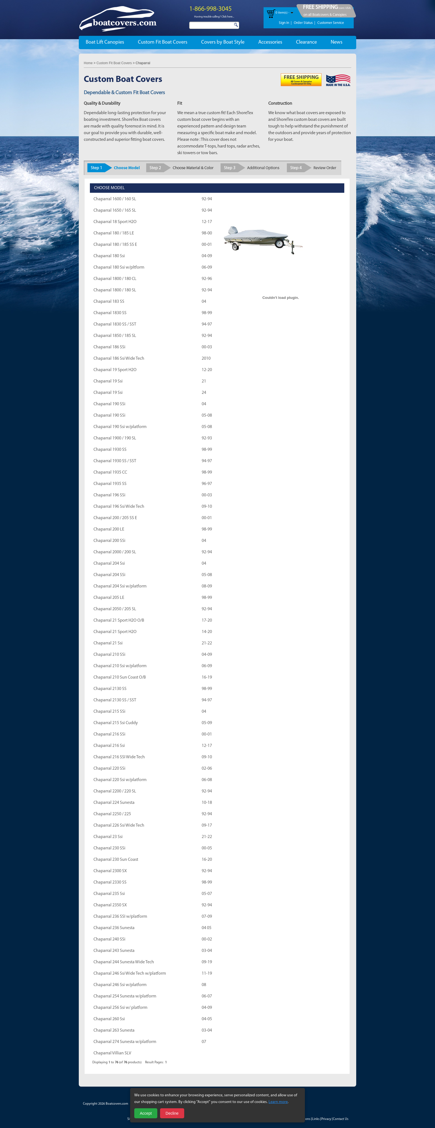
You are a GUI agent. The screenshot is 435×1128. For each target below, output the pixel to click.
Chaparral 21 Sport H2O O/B (118, 620)
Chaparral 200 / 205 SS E (115, 518)
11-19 (207, 973)
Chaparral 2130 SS (110, 689)
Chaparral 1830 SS (110, 313)
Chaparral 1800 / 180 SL (114, 290)
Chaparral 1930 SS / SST (114, 461)
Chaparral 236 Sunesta (114, 928)
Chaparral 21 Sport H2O (114, 632)
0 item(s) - (282, 12)
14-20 (207, 632)
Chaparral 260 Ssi (109, 1019)
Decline (172, 1113)
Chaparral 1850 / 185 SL (114, 336)
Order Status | (304, 23)
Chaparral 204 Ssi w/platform (119, 586)
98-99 (207, 313)
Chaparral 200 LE (108, 529)
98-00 (207, 233)
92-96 (207, 279)
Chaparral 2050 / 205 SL (114, 609)
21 (204, 381)
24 (204, 393)
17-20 (207, 620)
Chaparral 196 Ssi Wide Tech (118, 506)
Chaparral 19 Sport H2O (114, 370)
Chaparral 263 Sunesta (114, 1030)
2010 (206, 358)
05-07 (207, 894)
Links (316, 1119)
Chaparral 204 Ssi (109, 563)
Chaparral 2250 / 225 (112, 814)
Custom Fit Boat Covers (162, 42)
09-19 (207, 962)
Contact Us (340, 1119)
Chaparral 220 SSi (109, 768)
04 (204, 301)
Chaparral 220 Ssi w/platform (119, 780)
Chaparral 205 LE (108, 598)
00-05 (207, 848)
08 (204, 985)
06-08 (207, 780)
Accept (146, 1113)
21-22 (207, 643)
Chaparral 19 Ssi (108, 381)
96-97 (207, 484)
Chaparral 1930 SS (110, 449)
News (336, 42)
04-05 (207, 1019)
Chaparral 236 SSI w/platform (120, 916)
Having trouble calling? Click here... (214, 16)
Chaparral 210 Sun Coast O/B (119, 677)
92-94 (207, 199)
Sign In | (285, 23)
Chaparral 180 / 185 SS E (115, 244)
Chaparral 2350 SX (110, 905)
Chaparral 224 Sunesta (114, 803)
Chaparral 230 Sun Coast (115, 859)
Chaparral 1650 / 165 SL (114, 210)
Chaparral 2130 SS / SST (114, 700)
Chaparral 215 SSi (109, 711)
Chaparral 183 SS (108, 301)
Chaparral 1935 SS (110, 484)
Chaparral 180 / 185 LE (113, 233)
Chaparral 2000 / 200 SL (114, 552)
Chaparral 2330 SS (110, 882)
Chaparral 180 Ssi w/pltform (118, 267)
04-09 (207, 256)
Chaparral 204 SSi (109, 575)
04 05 (206, 928)
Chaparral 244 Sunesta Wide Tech (123, 962)
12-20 (207, 370)
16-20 (207, 859)
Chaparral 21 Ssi (108, 643)
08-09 (207, 586)
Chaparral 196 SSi (109, 495)
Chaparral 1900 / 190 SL (114, 438)
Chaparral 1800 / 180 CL (114, 279)
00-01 (207, 244)
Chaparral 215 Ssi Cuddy (115, 723)
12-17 (207, 222)
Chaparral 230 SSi (109, 848)
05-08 (207, 415)
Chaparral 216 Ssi (109, 746)
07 (204, 1042)
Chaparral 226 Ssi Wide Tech (118, 825)
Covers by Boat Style (222, 42)
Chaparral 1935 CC (110, 472)
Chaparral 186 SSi (109, 347)
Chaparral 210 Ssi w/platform (119, 666)
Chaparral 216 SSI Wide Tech (119, 757)
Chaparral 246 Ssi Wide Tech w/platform (129, 973)
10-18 (207, 803)
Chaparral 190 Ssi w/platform (119, 427)
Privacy (326, 1119)
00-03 (207, 347)
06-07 (207, 996)
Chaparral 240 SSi (109, 939)
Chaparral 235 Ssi (109, 894)
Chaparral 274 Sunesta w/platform (124, 1042)
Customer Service (330, 23)
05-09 (207, 723)
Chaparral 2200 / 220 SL (114, 791)
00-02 (207, 939)
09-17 (207, 825)
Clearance (306, 42)
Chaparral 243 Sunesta (114, 951)
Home (88, 63)
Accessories (270, 42)
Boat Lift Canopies (105, 42)
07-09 (207, 916)
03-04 (207, 951)
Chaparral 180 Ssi (109, 256)
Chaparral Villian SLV (112, 1053)
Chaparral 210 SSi (109, 654)
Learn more (278, 1102)
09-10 (207, 506)
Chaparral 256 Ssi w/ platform (120, 1008)
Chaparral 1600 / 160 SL (114, 199)
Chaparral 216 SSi (109, 734)
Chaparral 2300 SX (110, 871)
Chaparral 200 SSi (109, 541)
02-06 (207, 768)
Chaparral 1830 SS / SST (114, 324)
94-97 (207, 324)
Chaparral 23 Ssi (108, 837)
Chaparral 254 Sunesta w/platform (124, 996)
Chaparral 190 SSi (109, 404)
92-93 (207, 438)
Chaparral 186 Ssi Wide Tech (118, 358)
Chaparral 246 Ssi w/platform (119, 985)
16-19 (207, 677)
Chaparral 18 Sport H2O (114, 222)
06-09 (207, 267)
